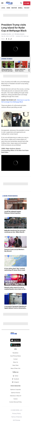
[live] (26, 3)
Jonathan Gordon (6, 34)
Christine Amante (19, 34)
